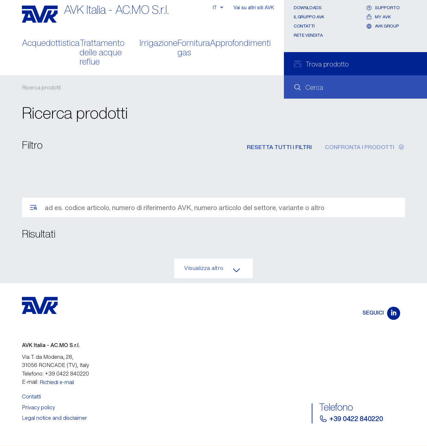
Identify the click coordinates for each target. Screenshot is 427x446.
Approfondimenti (240, 43)
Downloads (308, 8)
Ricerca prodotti (41, 87)
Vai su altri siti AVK (253, 7)
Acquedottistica (51, 43)
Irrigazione (158, 43)
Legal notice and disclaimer (54, 418)
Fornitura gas (193, 48)
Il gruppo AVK (309, 17)
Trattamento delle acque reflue (102, 53)
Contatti (304, 26)
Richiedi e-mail (57, 382)
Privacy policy (38, 407)
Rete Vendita (308, 35)
